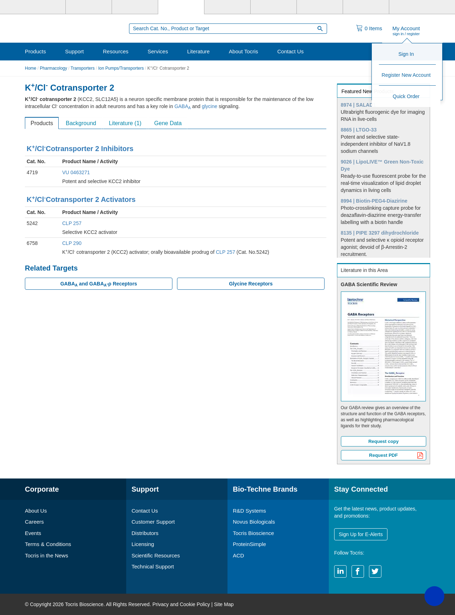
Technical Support (153, 566)
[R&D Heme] (412, 7)
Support (74, 51)
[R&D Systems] (89, 7)
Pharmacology (53, 68)
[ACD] (366, 7)
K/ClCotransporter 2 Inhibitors (80, 149)
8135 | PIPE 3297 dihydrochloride (380, 233)
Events (33, 533)
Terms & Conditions (48, 544)
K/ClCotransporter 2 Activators (81, 199)
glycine (210, 106)
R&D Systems (249, 511)
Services (158, 51)
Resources (116, 51)
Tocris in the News (46, 555)
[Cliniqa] (320, 7)
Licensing (143, 544)
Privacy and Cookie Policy (181, 604)
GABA (183, 106)
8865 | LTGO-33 (359, 130)
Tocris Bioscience (253, 533)
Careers (34, 522)
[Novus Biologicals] (135, 7)
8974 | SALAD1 (358, 105)
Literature (198, 51)
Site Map (224, 604)
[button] (434, 596)
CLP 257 (71, 223)
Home (30, 68)
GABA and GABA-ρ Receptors (98, 284)
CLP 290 (71, 243)
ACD (238, 555)
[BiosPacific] (273, 7)
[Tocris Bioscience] (181, 7)
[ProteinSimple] (227, 7)
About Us (36, 511)
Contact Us (290, 51)
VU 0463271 (76, 172)
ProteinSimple (249, 544)
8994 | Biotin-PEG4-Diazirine (374, 201)
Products (35, 51)
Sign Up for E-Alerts (361, 534)
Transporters (83, 68)
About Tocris (243, 51)
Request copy (383, 441)
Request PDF (396, 456)
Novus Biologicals (254, 522)
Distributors (145, 533)
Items (373, 28)
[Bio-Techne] (42, 7)
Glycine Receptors (251, 284)
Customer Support (153, 522)
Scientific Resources (156, 555)
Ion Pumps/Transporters (121, 68)
